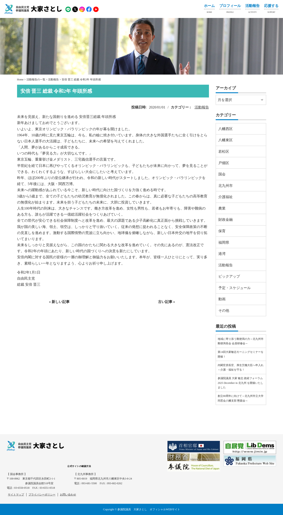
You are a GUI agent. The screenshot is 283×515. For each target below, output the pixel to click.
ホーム (209, 9)
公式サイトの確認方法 (79, 466)
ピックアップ (229, 276)
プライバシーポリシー (42, 494)
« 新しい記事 (59, 302)
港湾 (222, 254)
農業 (222, 208)
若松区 (223, 151)
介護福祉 (225, 197)
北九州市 (225, 186)
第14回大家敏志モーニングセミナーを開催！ (240, 354)
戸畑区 (223, 163)
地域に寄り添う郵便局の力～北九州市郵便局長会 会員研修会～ (240, 341)
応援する (271, 9)
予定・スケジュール (234, 288)
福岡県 (223, 242)
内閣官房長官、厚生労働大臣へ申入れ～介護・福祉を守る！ (240, 367)
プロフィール (230, 9)
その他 (223, 310)
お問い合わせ (68, 494)
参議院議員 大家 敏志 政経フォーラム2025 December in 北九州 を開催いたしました (240, 383)
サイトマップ (16, 494)
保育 (222, 231)
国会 (222, 174)
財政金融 (225, 219)
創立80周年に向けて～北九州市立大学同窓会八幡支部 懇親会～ (240, 398)
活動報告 (252, 9)
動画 (222, 299)
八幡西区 (225, 129)
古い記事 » (166, 302)
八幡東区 (225, 140)
